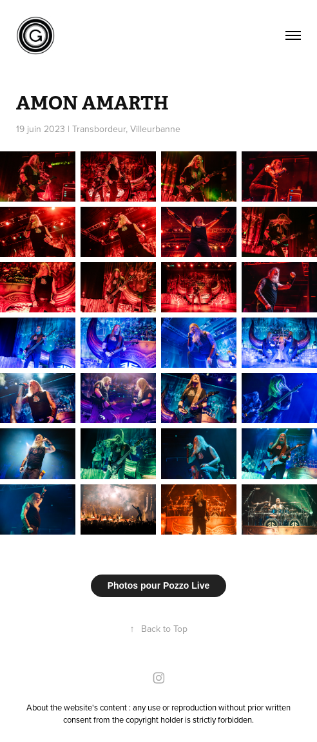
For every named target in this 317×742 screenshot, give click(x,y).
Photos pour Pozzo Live (159, 585)
